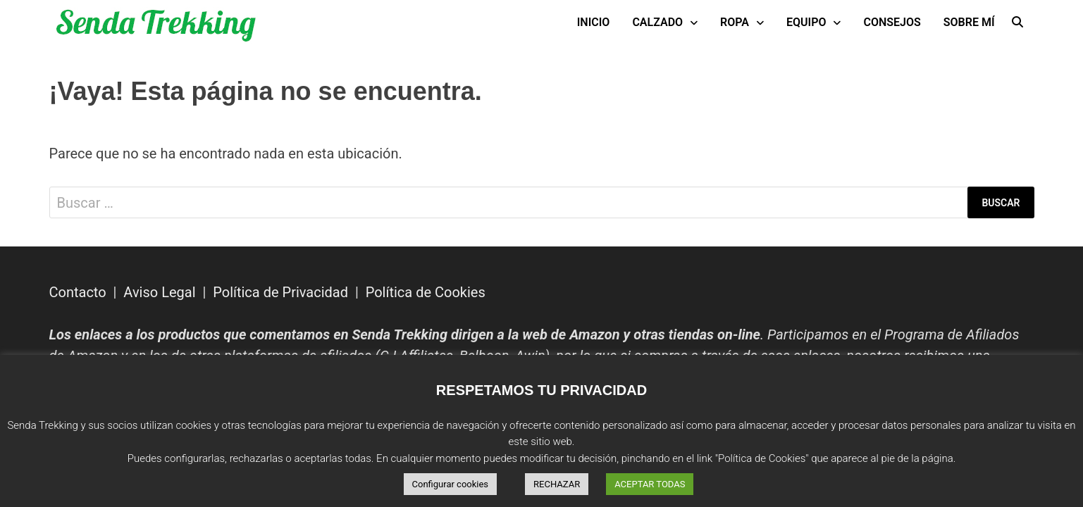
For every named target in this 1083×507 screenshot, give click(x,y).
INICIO (593, 22)
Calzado (657, 22)
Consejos (891, 22)
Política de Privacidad (280, 292)
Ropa (734, 22)
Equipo (806, 22)
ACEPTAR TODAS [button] (649, 484)
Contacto (77, 292)
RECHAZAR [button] (556, 484)
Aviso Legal (159, 292)
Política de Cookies (425, 292)
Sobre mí (969, 22)
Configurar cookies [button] (450, 484)
